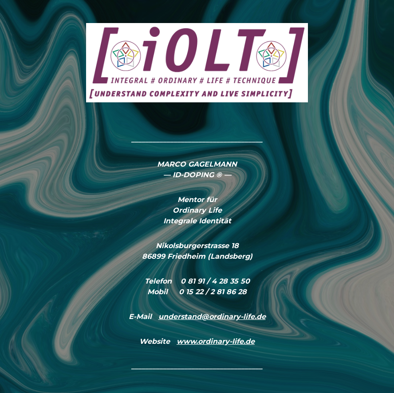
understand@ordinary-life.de (212, 316)
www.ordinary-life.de (216, 341)
